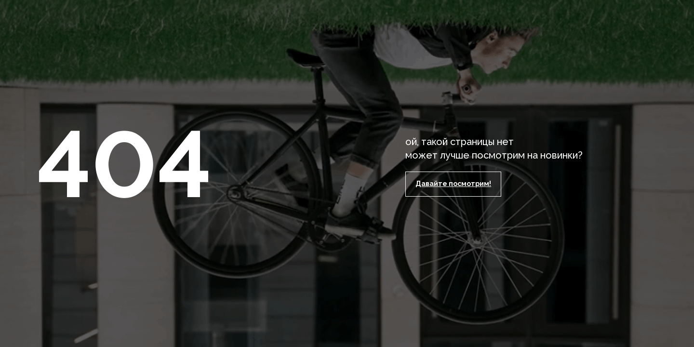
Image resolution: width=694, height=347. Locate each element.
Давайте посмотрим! (453, 183)
